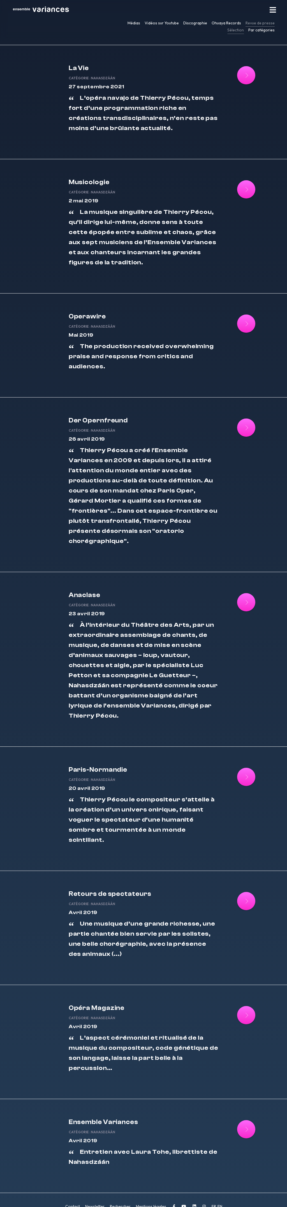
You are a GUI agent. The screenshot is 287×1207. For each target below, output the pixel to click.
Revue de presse (260, 23)
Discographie (195, 23)
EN (219, 1195)
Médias (134, 23)
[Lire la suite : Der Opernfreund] (243, 431)
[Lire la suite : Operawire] (243, 329)
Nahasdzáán (106, 76)
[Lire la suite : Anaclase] (243, 603)
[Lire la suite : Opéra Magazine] (243, 1009)
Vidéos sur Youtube (162, 23)
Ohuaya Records (226, 23)
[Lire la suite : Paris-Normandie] (243, 775)
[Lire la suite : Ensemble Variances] (243, 1120)
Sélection (235, 30)
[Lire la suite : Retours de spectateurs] (243, 897)
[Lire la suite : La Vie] (243, 75)
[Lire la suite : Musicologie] (243, 187)
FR (214, 1195)
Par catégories (261, 30)
